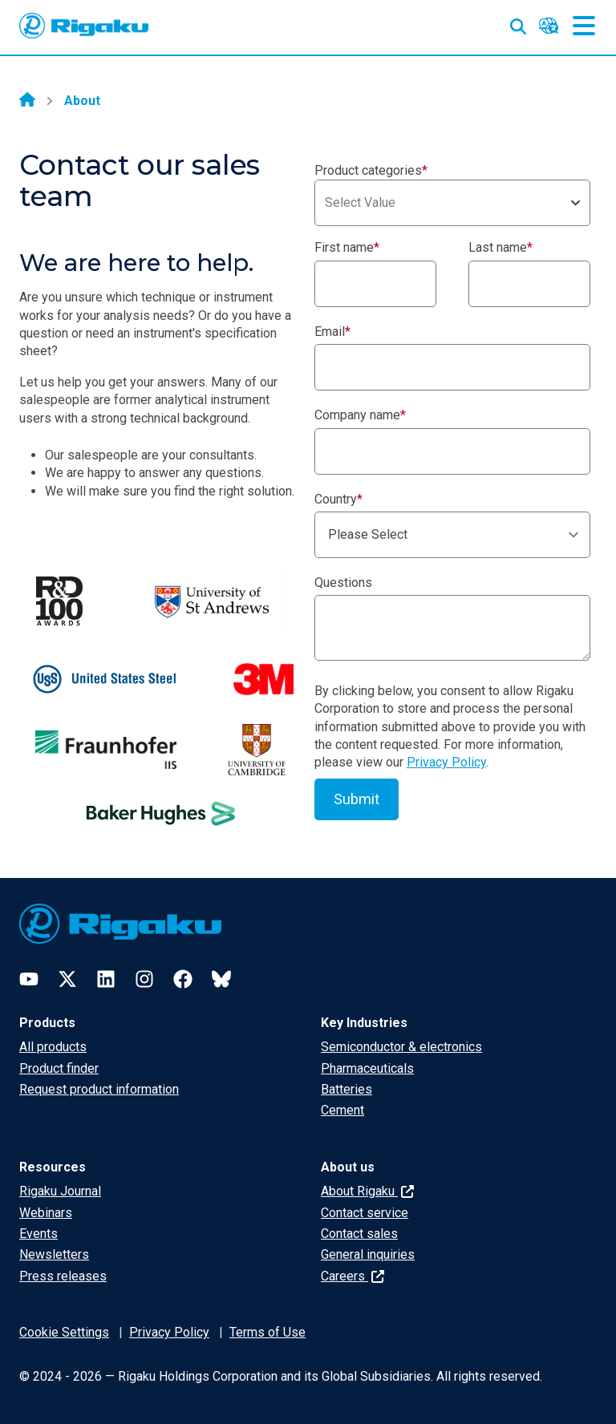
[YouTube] (28, 979)
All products (53, 1046)
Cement (342, 1110)
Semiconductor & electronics (401, 1046)
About (82, 100)
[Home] (27, 101)
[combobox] (452, 203)
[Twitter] (67, 979)
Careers (352, 1276)
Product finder (59, 1068)
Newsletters (54, 1254)
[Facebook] (182, 979)
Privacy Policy (446, 762)
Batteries (346, 1089)
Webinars (45, 1212)
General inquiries (368, 1254)
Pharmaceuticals (367, 1068)
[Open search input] (518, 23)
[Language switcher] (548, 25)
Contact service (364, 1212)
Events (38, 1233)
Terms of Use (267, 1332)
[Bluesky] (221, 979)
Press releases (63, 1276)
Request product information (99, 1089)
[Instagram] (144, 979)
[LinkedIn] (106, 979)
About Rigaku (367, 1191)
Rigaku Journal (60, 1191)
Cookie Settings (64, 1332)
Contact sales (359, 1233)
